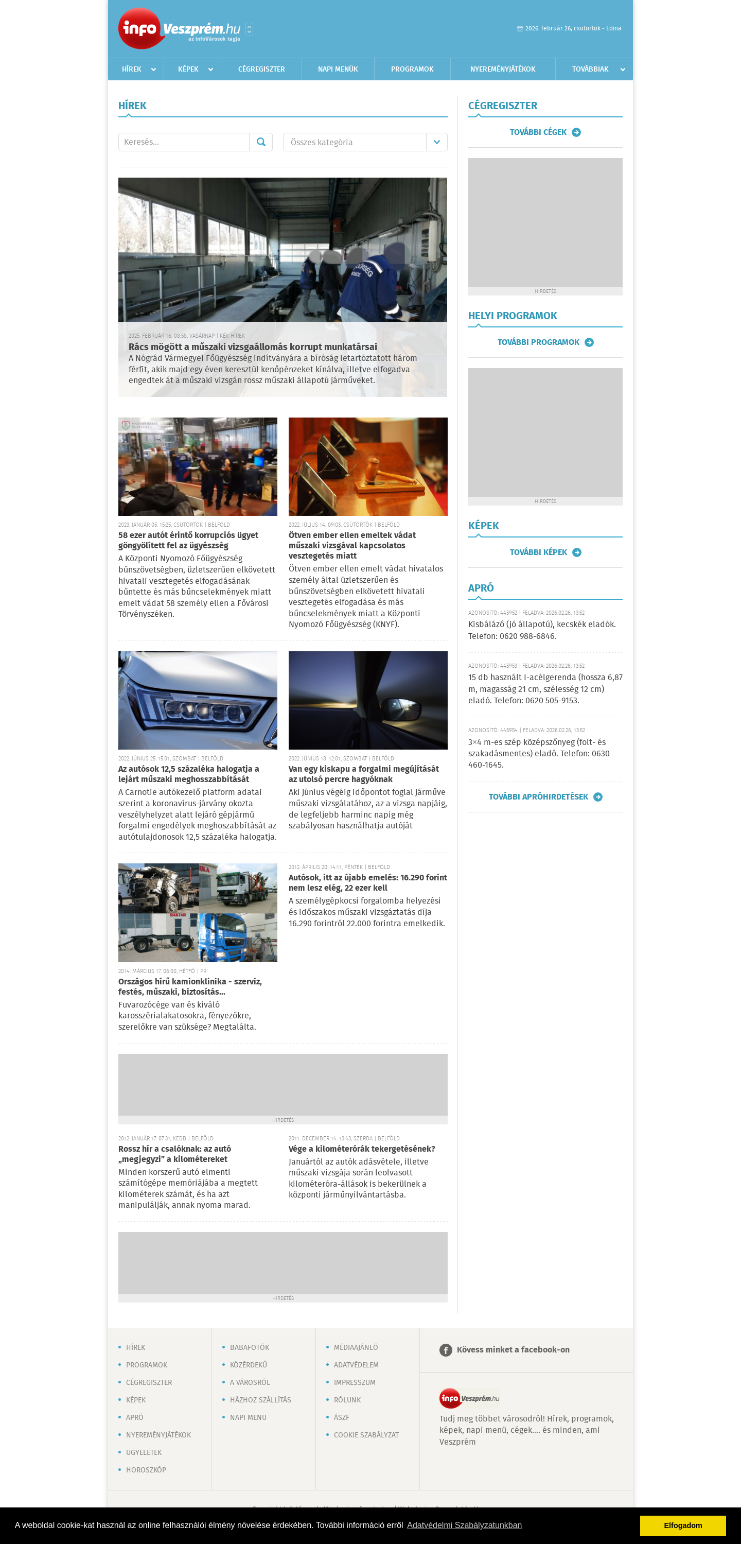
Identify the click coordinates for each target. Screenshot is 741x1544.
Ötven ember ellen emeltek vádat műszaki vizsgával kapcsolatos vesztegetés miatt (352, 546)
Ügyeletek (144, 1453)
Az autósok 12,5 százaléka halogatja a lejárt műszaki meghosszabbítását (188, 774)
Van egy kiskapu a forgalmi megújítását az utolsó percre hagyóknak (364, 774)
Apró (135, 1418)
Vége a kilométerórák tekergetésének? (362, 1149)
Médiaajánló (356, 1348)
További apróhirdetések (538, 797)
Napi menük (338, 69)
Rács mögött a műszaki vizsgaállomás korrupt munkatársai (253, 347)
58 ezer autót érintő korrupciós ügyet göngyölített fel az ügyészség (188, 540)
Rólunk (347, 1400)
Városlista (249, 29)
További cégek (538, 132)
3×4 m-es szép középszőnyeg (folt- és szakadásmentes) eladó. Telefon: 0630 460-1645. (539, 754)
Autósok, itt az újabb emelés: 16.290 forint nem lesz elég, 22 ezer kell (368, 883)
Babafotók (249, 1348)
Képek (188, 69)
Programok (412, 69)
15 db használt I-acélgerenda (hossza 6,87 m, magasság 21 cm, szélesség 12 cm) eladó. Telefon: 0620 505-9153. (545, 689)
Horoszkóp (146, 1470)
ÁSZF (341, 1418)
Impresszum (355, 1383)
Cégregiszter (261, 69)
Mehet (261, 142)
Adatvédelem (356, 1365)
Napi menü (248, 1418)
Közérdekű (248, 1365)
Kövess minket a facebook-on (513, 1350)
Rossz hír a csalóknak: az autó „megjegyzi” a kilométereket (174, 1154)
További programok (538, 342)
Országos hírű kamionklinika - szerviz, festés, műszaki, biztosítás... (190, 987)
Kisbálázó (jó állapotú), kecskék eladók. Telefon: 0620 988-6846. (542, 630)
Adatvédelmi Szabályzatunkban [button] (464, 1525)
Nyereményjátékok (503, 69)
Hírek (132, 69)
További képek (538, 552)
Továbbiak (590, 69)
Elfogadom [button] (683, 1525)
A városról (250, 1383)
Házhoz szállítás (260, 1400)
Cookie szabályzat (366, 1435)
